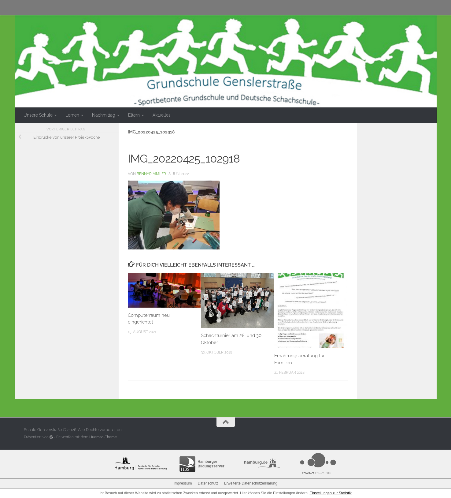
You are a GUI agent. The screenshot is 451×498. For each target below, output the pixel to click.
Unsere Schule (38, 115)
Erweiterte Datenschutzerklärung (250, 483)
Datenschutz (208, 483)
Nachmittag (103, 115)
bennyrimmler (151, 173)
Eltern (134, 115)
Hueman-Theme (103, 437)
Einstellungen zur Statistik (331, 493)
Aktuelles (162, 115)
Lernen (72, 115)
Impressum (183, 483)
